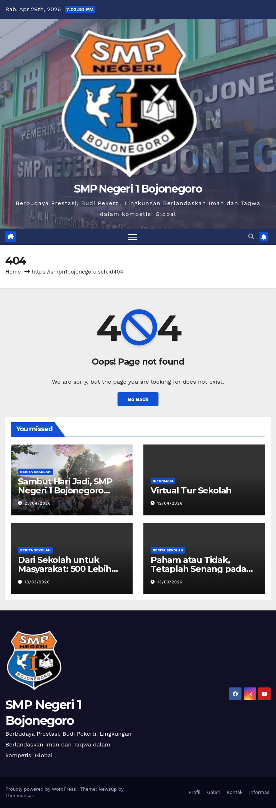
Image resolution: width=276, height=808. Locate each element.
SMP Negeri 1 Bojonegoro (138, 188)
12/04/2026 (170, 503)
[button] (251, 236)
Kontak (235, 792)
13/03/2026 (37, 582)
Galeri (213, 792)
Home (13, 271)
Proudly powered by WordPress (41, 789)
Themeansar (19, 795)
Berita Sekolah (35, 472)
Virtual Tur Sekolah (191, 490)
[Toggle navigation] (132, 236)
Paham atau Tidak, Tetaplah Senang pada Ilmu (198, 569)
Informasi (163, 481)
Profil (195, 792)
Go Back (138, 399)
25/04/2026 (38, 503)
